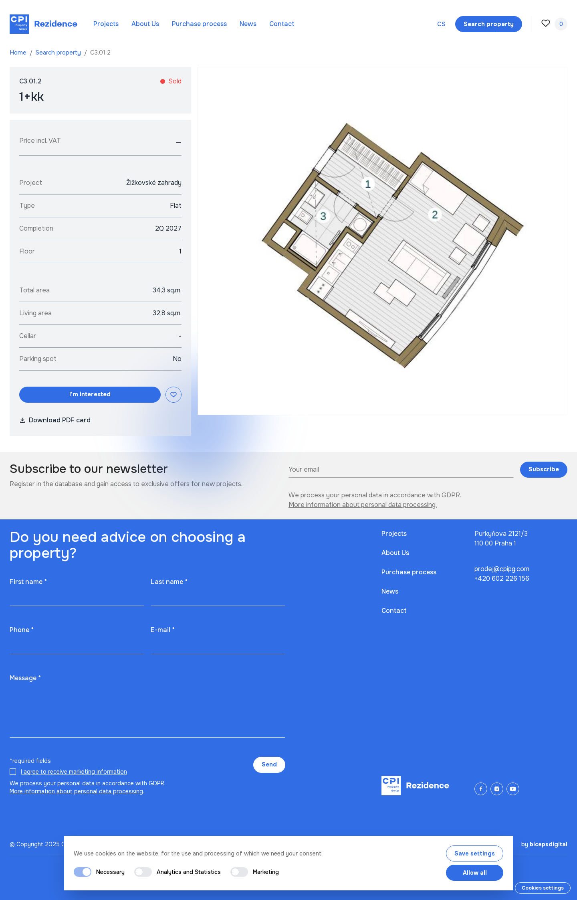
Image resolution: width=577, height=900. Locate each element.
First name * (28, 582)
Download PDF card (55, 420)
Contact (282, 24)
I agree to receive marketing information (74, 771)
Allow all (475, 872)
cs (441, 24)
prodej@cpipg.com (501, 569)
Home (19, 53)
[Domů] (43, 24)
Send (269, 764)
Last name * (169, 582)
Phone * (22, 630)
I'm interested (90, 394)
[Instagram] (496, 788)
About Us (145, 24)
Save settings (474, 853)
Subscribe (544, 469)
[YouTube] (512, 788)
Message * (25, 678)
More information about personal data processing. (362, 505)
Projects (106, 24)
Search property (59, 53)
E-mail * (163, 630)
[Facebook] (480, 788)
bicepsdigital (548, 844)
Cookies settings (543, 888)
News (248, 24)
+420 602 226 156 (501, 578)
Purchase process (199, 24)
